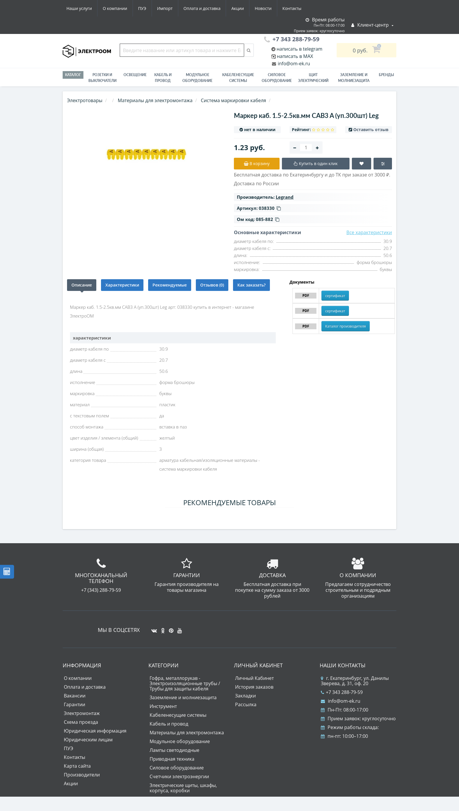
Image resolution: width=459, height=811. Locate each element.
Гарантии (74, 704)
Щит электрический (313, 78)
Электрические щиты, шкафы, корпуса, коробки (183, 788)
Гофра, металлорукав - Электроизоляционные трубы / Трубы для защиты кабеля (185, 683)
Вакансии (74, 695)
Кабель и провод (163, 78)
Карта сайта (77, 766)
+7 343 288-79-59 (342, 692)
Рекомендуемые (170, 285)
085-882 (267, 219)
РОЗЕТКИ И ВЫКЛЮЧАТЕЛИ (102, 78)
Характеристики (122, 285)
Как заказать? (251, 285)
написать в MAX (295, 56)
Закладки (245, 695)
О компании (115, 8)
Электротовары (84, 100)
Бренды (386, 75)
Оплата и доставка (202, 8)
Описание (81, 285)
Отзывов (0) (212, 285)
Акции (237, 8)
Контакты (292, 8)
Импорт (165, 8)
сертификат (335, 295)
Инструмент (163, 706)
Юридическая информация (95, 731)
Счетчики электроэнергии (179, 776)
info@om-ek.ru (293, 63)
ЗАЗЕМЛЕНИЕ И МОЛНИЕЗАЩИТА (353, 78)
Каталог (73, 75)
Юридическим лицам (88, 739)
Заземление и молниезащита (183, 697)
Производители (82, 774)
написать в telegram (299, 49)
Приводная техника (172, 759)
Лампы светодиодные (174, 750)
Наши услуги (79, 8)
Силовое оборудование (277, 78)
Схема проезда (81, 722)
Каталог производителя (345, 326)
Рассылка (245, 704)
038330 (270, 208)
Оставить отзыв (370, 129)
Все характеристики (369, 232)
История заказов (254, 687)
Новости (263, 8)
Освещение (135, 75)
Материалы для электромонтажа (187, 732)
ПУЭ (142, 8)
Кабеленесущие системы (238, 78)
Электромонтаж (82, 713)
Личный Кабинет (254, 678)
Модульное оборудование (197, 78)
